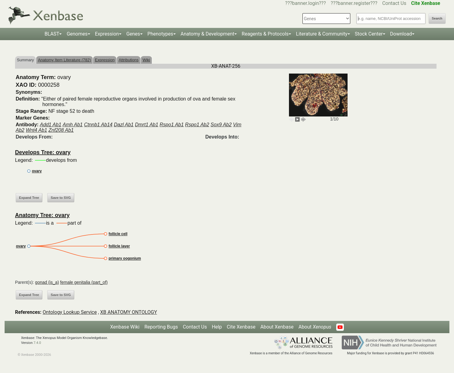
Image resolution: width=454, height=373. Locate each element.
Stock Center (369, 34)
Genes (133, 34)
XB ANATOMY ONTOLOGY (128, 312)
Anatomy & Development (207, 34)
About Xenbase (277, 327)
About (314, 327)
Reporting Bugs (161, 327)
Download (401, 34)
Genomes (77, 34)
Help (217, 327)
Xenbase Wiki (125, 327)
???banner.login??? (305, 3)
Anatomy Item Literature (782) (64, 60)
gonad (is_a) (47, 282)
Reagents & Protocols (265, 34)
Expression (107, 34)
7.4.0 (37, 343)
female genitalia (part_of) (84, 282)
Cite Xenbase (241, 327)
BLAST (51, 34)
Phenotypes (160, 34)
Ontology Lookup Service (70, 312)
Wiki (146, 60)
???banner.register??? (354, 3)
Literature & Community (322, 34)
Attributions (129, 60)
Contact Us (394, 3)
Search (437, 19)
